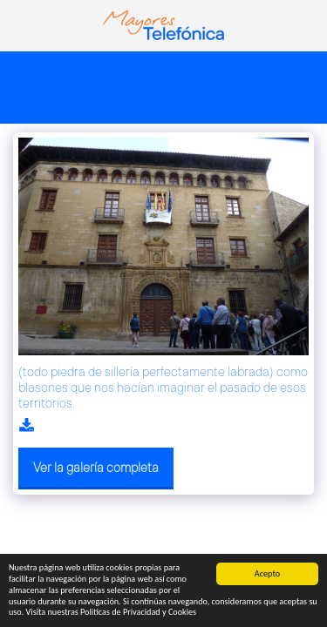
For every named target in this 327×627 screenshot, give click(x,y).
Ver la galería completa (96, 467)
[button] (19, 25)
